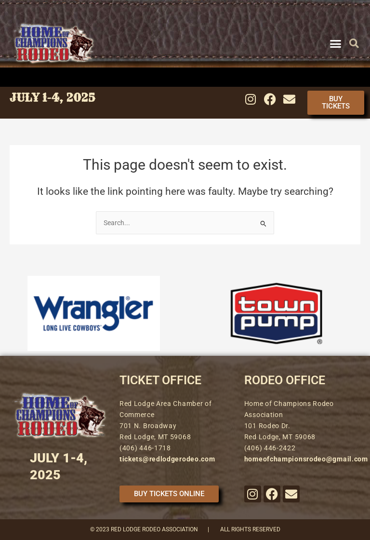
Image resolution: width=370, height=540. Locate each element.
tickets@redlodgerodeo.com (167, 459)
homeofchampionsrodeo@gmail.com (306, 459)
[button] (335, 43)
